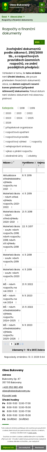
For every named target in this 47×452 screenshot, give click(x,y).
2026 (8, 122)
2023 (8, 117)
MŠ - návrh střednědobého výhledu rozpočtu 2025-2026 (12, 331)
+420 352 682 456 (12, 387)
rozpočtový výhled (16, 141)
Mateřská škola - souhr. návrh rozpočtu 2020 (11, 274)
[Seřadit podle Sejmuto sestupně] (38, 165)
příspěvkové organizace (19, 127)
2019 (32, 108)
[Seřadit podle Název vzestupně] (14, 161)
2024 (19, 117)
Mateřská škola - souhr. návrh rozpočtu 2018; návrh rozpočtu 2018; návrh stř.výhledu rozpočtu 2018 (11, 238)
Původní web (9, 395)
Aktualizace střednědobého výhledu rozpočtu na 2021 (12, 182)
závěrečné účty (14, 155)
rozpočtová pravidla (17, 136)
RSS (39, 42)
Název (8, 162)
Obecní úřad (16, 16)
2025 (31, 117)
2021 (19, 113)
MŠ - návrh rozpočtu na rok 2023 (10, 288)
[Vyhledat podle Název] (12, 170)
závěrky (32, 155)
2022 (30, 113)
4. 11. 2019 (27, 193)
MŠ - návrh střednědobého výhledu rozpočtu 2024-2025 (12, 313)
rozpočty (37, 141)
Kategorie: (8, 107)
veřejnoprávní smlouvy (18, 146)
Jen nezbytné (24, 447)
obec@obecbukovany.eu (16, 390)
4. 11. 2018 (27, 254)
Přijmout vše (8, 447)
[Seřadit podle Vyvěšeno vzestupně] (23, 164)
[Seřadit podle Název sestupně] (14, 162)
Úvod (4, 16)
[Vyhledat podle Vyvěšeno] (29, 170)
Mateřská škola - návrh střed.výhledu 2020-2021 (11, 216)
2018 (22, 108)
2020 (8, 113)
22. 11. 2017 (27, 226)
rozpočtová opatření (17, 132)
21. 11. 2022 (27, 284)
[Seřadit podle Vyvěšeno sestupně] (23, 165)
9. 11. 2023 (27, 295)
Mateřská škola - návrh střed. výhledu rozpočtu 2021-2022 (11, 200)
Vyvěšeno (29, 162)
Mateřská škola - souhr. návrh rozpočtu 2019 (11, 259)
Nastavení (39, 447)
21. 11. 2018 (27, 211)
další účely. (32, 433)
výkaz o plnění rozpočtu (19, 151)
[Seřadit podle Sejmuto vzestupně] (38, 164)
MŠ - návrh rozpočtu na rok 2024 (10, 299)
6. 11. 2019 (27, 175)
